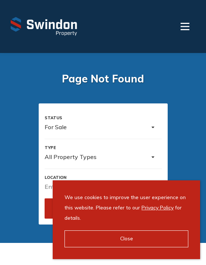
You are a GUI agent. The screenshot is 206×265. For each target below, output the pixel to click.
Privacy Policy (158, 207)
